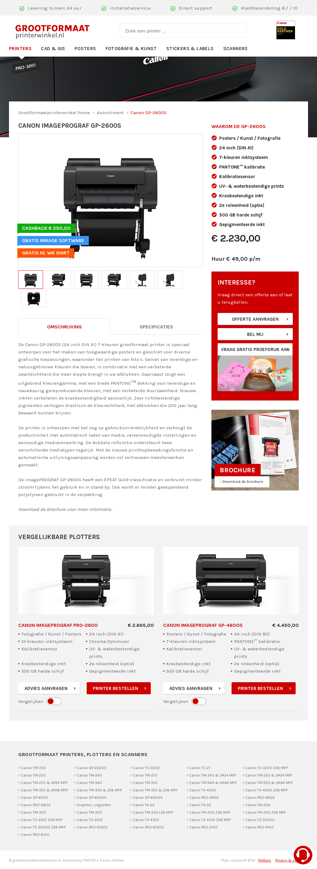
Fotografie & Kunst (131, 48)
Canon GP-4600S (91, 797)
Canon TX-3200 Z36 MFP (266, 768)
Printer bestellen (115, 688)
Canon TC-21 (199, 768)
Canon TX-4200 (202, 790)
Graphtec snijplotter (94, 805)
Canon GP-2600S (91, 768)
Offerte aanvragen (255, 319)
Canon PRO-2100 (203, 827)
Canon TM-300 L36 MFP (153, 812)
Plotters (264, 860)
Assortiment (110, 112)
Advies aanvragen (45, 688)
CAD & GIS (53, 48)
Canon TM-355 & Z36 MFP (155, 790)
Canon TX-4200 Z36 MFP (266, 790)
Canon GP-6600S (148, 797)
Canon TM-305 (89, 812)
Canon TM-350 (33, 768)
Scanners (235, 48)
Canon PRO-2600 (204, 797)
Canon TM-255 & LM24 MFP (44, 783)
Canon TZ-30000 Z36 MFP (43, 827)
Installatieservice (130, 8)
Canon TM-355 (145, 783)
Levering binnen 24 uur (54, 8)
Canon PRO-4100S (92, 827)
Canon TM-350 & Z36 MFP (99, 790)
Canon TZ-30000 (260, 820)
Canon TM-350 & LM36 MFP (269, 783)
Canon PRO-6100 (35, 835)
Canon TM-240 (89, 775)
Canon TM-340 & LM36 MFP (213, 783)
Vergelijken (30, 701)
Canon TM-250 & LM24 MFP (268, 775)
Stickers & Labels (190, 48)
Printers (20, 48)
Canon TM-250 (33, 775)
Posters (85, 48)
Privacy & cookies (290, 860)
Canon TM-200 (258, 805)
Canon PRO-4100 (259, 827)
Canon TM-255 (145, 775)
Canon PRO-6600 (36, 805)
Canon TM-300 (33, 812)
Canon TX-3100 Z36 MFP (41, 820)
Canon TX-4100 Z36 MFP (210, 820)
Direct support (195, 8)
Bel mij (255, 334)
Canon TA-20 (144, 805)
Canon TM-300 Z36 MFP (209, 812)
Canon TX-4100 (146, 820)
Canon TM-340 (89, 783)
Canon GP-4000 (34, 797)
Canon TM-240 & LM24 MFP (212, 775)
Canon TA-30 (200, 805)
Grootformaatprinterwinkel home (54, 112)
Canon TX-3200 (146, 768)
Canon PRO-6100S (148, 827)
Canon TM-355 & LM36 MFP (44, 790)
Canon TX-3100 (90, 820)
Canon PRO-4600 (260, 797)
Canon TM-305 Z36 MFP (265, 812)
